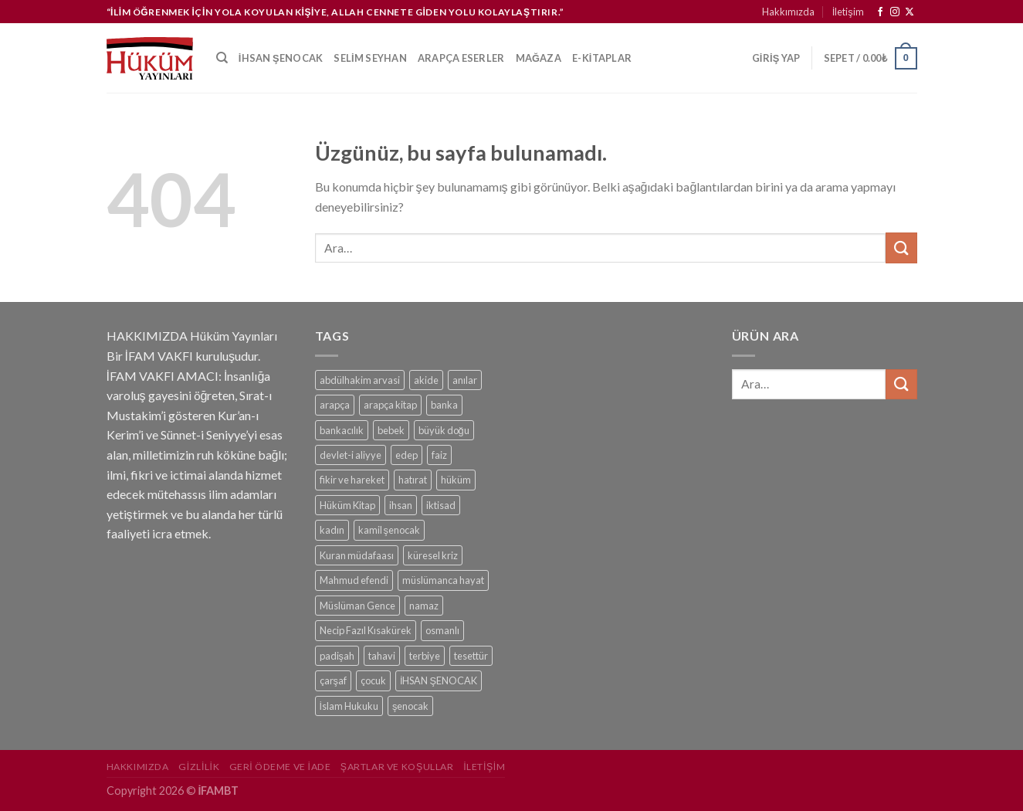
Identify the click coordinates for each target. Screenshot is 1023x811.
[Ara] (222, 58)
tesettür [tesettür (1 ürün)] (471, 656)
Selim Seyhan (370, 58)
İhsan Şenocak (281, 58)
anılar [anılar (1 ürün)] (464, 380)
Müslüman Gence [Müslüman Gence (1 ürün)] (357, 605)
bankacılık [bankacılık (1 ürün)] (342, 430)
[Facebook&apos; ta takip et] (880, 12)
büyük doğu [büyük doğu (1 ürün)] (443, 430)
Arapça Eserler (461, 58)
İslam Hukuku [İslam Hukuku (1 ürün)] (349, 706)
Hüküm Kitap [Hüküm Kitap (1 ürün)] (347, 505)
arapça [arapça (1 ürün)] (335, 405)
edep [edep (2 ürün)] (406, 455)
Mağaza (539, 58)
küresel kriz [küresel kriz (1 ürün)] (433, 555)
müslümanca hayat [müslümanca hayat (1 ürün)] (443, 580)
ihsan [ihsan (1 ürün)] (400, 505)
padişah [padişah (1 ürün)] (337, 656)
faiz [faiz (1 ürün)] (439, 455)
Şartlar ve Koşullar (397, 766)
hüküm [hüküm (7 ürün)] (456, 479)
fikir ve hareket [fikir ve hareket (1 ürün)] (352, 479)
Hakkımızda (788, 11)
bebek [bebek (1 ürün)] (391, 430)
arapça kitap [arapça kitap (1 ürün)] (390, 405)
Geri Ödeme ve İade (280, 766)
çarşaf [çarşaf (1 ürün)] (333, 680)
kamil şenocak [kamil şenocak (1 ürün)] (389, 530)
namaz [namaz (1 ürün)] (424, 605)
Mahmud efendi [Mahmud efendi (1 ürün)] (354, 580)
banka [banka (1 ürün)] (444, 405)
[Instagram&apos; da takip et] (894, 12)
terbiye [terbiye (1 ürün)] (424, 656)
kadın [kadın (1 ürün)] (332, 530)
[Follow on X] (909, 12)
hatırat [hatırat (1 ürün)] (412, 479)
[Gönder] (901, 247)
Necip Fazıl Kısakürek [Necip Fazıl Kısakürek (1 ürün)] (366, 630)
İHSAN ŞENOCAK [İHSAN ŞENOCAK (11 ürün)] (438, 680)
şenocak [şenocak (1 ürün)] (410, 706)
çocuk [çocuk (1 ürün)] (373, 680)
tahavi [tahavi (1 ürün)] (381, 656)
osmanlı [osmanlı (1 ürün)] (442, 630)
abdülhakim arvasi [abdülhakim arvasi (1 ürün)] (360, 380)
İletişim (848, 11)
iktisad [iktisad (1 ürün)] (441, 505)
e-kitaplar (602, 58)
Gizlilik (198, 766)
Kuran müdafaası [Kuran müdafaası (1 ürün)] (357, 555)
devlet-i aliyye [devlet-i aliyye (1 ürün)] (350, 455)
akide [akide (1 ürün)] (426, 380)
